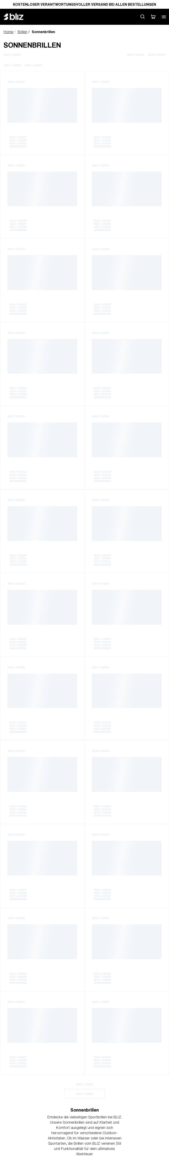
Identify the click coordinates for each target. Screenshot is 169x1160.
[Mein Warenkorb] (153, 16)
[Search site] (142, 16)
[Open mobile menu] (163, 16)
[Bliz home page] (17, 16)
